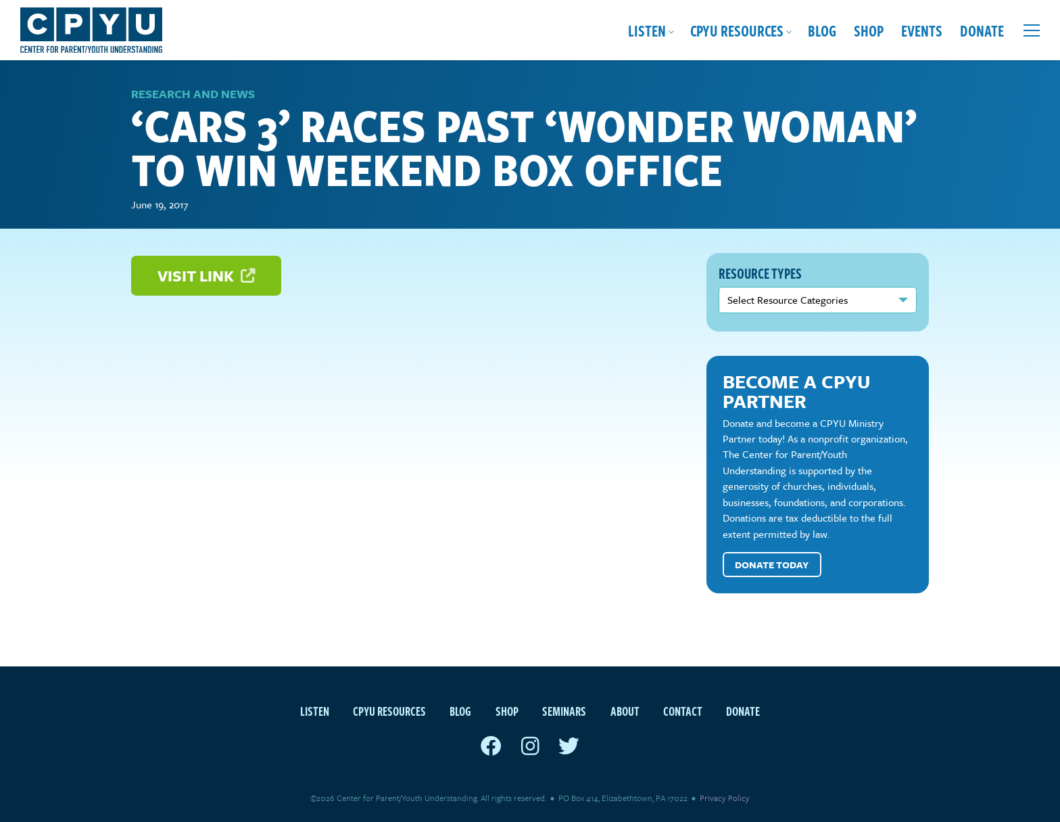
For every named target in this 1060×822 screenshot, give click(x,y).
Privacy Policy (725, 798)
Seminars (564, 711)
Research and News (193, 93)
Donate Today (772, 564)
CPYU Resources (737, 30)
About (625, 711)
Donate (982, 30)
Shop (869, 30)
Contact (682, 711)
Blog (822, 30)
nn (818, 300)
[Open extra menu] (1031, 30)
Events (921, 30)
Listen (647, 30)
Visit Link (206, 276)
